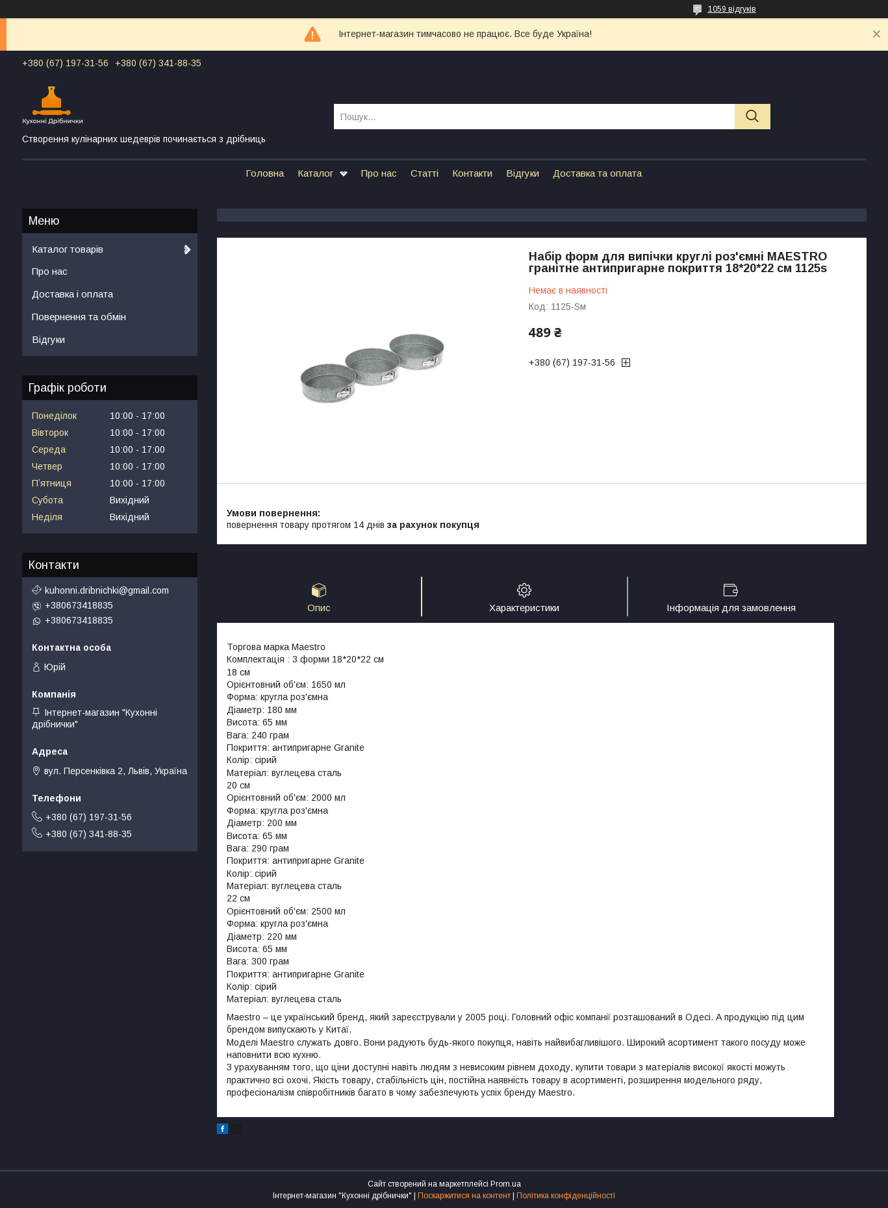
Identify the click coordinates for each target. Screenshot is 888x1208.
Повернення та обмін (79, 316)
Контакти (472, 173)
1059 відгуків (732, 9)
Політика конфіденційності (565, 1195)
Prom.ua (505, 1184)
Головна (265, 173)
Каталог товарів (67, 249)
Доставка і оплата (72, 293)
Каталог (315, 173)
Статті (424, 173)
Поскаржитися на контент (464, 1195)
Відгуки (522, 173)
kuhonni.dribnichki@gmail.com (107, 590)
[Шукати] (752, 116)
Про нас (379, 173)
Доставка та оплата (597, 173)
